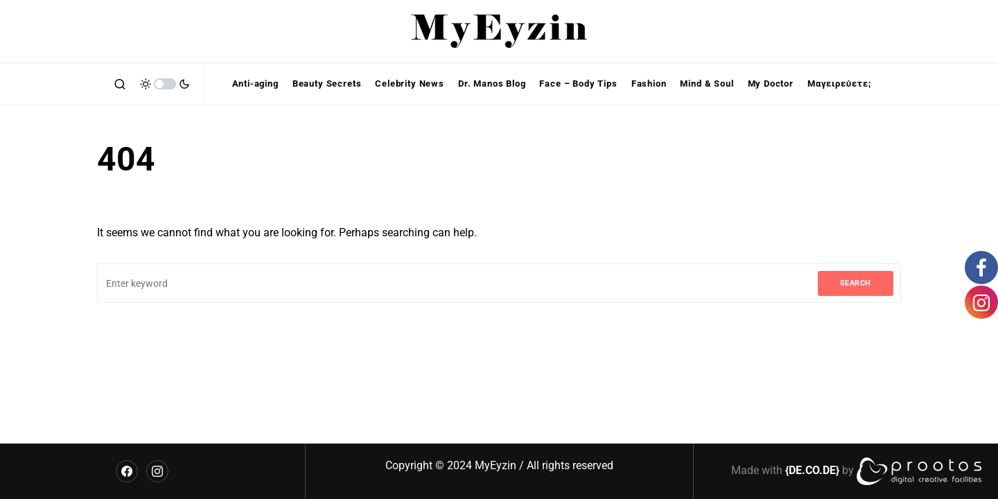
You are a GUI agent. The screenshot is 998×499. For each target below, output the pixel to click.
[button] (120, 84)
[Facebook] (127, 471)
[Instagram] (157, 471)
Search (855, 283)
